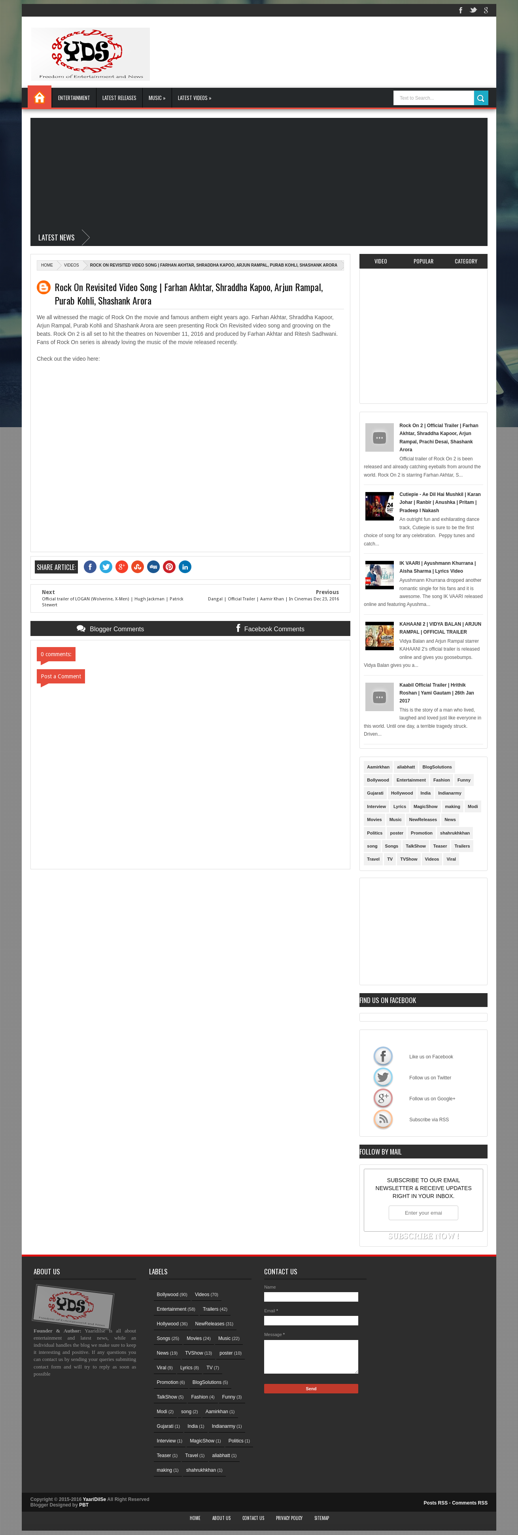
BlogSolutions (437, 767)
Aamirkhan (378, 767)
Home (39, 96)
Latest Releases (119, 98)
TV (390, 859)
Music (395, 819)
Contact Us (253, 1518)
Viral (451, 859)
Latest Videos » (195, 98)
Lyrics (399, 806)
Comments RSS (470, 1503)
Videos (71, 265)
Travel (373, 859)
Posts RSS (436, 1503)
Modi (473, 806)
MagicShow (426, 806)
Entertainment (74, 98)
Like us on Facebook (383, 1056)
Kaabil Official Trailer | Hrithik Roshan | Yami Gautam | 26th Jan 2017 (436, 693)
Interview (376, 806)
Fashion (441, 780)
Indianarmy (449, 793)
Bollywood (378, 780)
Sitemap (321, 1518)
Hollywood (402, 793)
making (453, 806)
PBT (84, 1505)
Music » (157, 98)
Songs (392, 846)
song (372, 846)
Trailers (462, 846)
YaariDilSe (94, 1499)
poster (396, 833)
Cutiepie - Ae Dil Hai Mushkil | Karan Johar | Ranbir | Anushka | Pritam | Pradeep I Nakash (440, 502)
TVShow (408, 859)
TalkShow (416, 846)
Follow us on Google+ (383, 1097)
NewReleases (423, 819)
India (426, 793)
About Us (221, 1518)
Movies (374, 819)
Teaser (440, 846)
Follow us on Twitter (383, 1076)
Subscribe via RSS (383, 1118)
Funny (464, 780)
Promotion (422, 833)
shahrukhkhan (455, 833)
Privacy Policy (289, 1518)
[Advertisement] (259, 173)
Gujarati (375, 793)
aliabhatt (406, 767)
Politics (374, 833)
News (450, 819)
